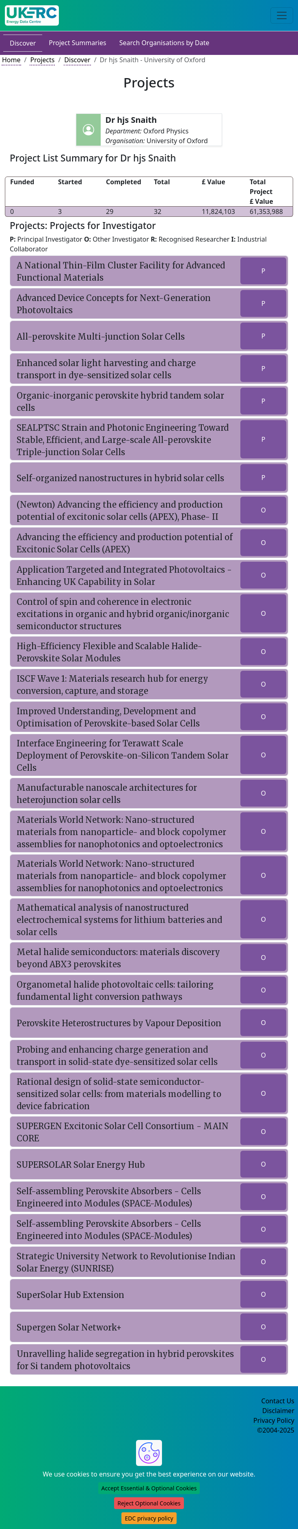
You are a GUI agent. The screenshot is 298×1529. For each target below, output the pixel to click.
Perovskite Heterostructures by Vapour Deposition (119, 1023)
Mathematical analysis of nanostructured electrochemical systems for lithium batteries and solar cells (119, 920)
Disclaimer (278, 1410)
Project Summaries (77, 42)
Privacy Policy (273, 1420)
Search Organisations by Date (164, 42)
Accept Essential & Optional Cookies (149, 1488)
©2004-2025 (275, 1430)
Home (11, 59)
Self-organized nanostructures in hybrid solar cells (120, 478)
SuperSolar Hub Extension (70, 1295)
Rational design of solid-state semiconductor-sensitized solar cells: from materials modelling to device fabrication (119, 1094)
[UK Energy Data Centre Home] (32, 15)
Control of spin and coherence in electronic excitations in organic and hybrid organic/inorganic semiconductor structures (123, 614)
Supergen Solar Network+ (69, 1327)
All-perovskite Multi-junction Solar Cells (101, 337)
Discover (23, 43)
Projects (42, 59)
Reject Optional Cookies (148, 1503)
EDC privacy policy (149, 1518)
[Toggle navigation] (281, 15)
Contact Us (277, 1400)
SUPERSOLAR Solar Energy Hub (81, 1165)
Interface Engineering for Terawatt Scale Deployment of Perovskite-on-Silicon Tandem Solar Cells (123, 755)
